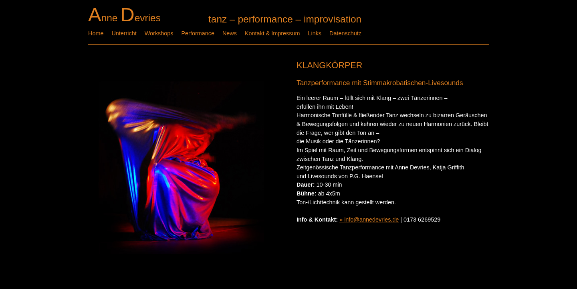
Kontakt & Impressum (272, 33)
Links (314, 33)
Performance (198, 33)
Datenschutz (345, 33)
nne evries (124, 17)
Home (95, 33)
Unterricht (123, 33)
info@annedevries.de (371, 219)
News (229, 33)
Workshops (159, 33)
